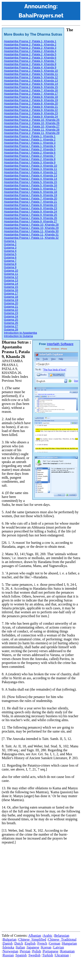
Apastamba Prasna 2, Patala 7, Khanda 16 (31, 90)
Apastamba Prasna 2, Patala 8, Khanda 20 (31, 103)
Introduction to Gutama (18, 336)
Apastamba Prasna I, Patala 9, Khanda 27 (30, 221)
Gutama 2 (10, 244)
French (42, 943)
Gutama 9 (10, 267)
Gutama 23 (11, 313)
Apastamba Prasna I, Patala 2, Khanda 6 (30, 152)
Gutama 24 (11, 316)
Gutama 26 (11, 323)
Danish (7, 943)
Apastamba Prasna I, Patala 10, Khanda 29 (31, 228)
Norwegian (10, 951)
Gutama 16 (11, 290)
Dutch (18, 943)
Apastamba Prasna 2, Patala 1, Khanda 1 (30, 41)
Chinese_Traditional (62, 939)
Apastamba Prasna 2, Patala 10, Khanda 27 (31, 126)
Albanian (34, 935)
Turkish (47, 955)
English (30, 943)
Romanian (67, 951)
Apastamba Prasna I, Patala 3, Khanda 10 (30, 165)
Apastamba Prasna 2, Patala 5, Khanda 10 (31, 70)
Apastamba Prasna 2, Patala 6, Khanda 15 (31, 87)
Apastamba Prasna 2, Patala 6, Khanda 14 (31, 83)
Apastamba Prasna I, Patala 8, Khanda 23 (30, 208)
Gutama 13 (11, 280)
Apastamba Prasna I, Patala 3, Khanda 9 (30, 162)
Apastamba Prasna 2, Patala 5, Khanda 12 (31, 77)
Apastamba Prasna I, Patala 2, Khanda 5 (30, 149)
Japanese (33, 947)
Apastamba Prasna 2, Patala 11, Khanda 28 (31, 129)
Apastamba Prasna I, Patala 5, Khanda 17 (30, 188)
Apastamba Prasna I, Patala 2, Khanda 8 (30, 159)
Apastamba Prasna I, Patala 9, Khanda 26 (30, 218)
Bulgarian (9, 939)
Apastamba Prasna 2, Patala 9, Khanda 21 (31, 106)
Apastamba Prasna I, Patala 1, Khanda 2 (30, 139)
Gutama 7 (10, 260)
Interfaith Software (60, 344)
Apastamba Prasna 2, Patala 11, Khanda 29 (31, 133)
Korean (46, 947)
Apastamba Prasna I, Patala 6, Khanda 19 (30, 195)
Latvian (58, 947)
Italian (20, 947)
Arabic (47, 935)
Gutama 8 (10, 264)
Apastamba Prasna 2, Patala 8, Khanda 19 (31, 100)
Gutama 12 (11, 277)
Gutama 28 (11, 329)
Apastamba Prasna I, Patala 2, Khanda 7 (30, 155)
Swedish (34, 955)
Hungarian (69, 943)
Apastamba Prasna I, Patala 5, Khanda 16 (30, 185)
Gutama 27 (11, 326)
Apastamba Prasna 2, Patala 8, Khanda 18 (31, 96)
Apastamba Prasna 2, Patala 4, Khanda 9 (30, 67)
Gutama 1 (10, 241)
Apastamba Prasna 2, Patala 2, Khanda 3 (30, 47)
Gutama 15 (11, 287)
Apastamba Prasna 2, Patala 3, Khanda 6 (30, 57)
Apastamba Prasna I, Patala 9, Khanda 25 (30, 214)
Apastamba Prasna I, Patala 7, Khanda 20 (30, 198)
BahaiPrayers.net (41, 15)
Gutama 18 (11, 296)
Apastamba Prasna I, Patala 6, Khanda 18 (30, 192)
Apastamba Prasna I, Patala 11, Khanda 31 (31, 234)
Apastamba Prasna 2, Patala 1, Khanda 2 (30, 44)
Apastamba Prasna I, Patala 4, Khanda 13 (30, 175)
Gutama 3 (10, 247)
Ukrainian (62, 955)
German (54, 943)
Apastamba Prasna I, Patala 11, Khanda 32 (31, 237)
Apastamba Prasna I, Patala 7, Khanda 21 (30, 201)
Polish (36, 951)
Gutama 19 (11, 300)
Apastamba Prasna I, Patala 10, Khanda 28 (31, 224)
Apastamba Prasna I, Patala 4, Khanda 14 (30, 178)
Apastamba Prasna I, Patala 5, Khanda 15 (30, 182)
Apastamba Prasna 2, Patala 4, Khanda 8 (30, 64)
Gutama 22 (11, 309)
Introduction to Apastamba (20, 332)
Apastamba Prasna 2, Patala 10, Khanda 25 (31, 119)
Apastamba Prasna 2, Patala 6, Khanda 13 (31, 80)
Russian (8, 955)
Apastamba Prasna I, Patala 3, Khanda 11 (30, 169)
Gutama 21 (11, 306)
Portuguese (50, 951)
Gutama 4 (10, 250)
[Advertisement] (41, 889)
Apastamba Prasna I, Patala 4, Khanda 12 (30, 172)
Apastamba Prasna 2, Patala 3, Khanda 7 (30, 60)
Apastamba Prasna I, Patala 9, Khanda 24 (30, 211)
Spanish (21, 955)
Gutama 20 (11, 303)
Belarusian (61, 935)
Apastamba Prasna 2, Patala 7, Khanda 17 (31, 93)
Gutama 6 (10, 257)
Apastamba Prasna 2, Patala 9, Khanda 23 (31, 113)
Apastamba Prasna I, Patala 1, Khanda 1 (30, 136)
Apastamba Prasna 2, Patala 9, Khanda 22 (31, 110)
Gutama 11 (11, 273)
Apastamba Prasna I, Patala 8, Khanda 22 (30, 205)
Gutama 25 (11, 319)
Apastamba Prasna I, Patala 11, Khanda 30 (31, 231)
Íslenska (8, 947)
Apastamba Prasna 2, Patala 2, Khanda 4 (30, 51)
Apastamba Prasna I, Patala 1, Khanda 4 (30, 146)
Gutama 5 (10, 254)
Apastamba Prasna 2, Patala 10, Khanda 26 (31, 123)
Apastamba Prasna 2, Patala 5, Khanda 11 (31, 74)
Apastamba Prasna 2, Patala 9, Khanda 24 (31, 116)
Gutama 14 (11, 283)
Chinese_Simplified (32, 939)
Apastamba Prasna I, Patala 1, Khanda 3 (30, 142)
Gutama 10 (11, 270)
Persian (25, 951)
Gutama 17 (11, 293)
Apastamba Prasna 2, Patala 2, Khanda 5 (30, 54)
